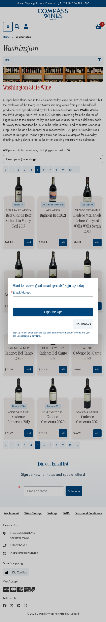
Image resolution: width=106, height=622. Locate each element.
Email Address (22, 292)
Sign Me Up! (53, 312)
